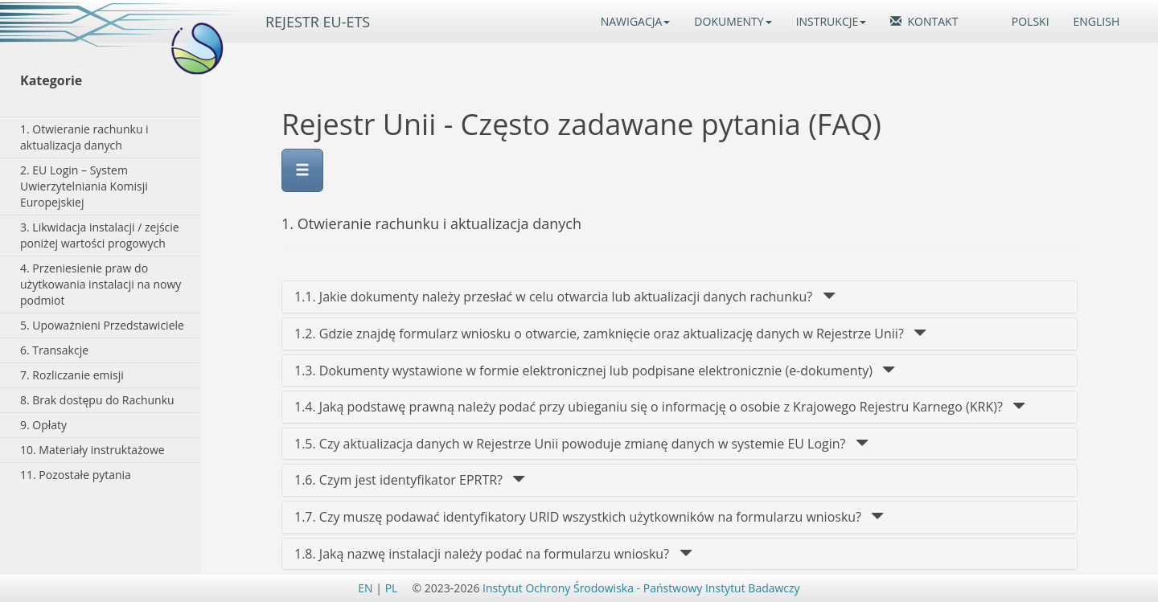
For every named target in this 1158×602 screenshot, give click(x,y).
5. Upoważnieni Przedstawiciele (102, 325)
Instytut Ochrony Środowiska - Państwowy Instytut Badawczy (641, 588)
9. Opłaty (43, 424)
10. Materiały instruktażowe (92, 449)
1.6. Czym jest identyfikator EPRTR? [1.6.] (409, 480)
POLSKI (1030, 21)
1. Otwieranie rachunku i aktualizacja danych (84, 137)
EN (365, 588)
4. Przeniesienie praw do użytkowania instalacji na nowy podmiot (100, 284)
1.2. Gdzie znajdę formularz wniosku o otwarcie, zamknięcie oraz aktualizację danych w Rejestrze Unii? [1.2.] (610, 333)
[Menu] (302, 170)
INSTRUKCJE (831, 21)
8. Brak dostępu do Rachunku (97, 399)
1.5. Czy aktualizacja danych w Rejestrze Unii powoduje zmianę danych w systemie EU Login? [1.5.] (581, 444)
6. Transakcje (54, 350)
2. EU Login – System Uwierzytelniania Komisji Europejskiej (84, 186)
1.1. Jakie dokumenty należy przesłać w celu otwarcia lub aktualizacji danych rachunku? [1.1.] (565, 296)
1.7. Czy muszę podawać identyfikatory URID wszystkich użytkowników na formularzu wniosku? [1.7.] (589, 517)
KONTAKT (924, 21)
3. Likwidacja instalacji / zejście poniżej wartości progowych (99, 235)
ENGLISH (1097, 21)
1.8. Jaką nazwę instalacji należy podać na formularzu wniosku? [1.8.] (493, 554)
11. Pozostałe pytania (75, 474)
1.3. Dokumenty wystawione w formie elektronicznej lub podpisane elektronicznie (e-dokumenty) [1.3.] (594, 370)
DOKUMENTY (732, 21)
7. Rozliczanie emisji (72, 375)
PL (391, 588)
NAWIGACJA (636, 21)
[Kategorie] (104, 80)
